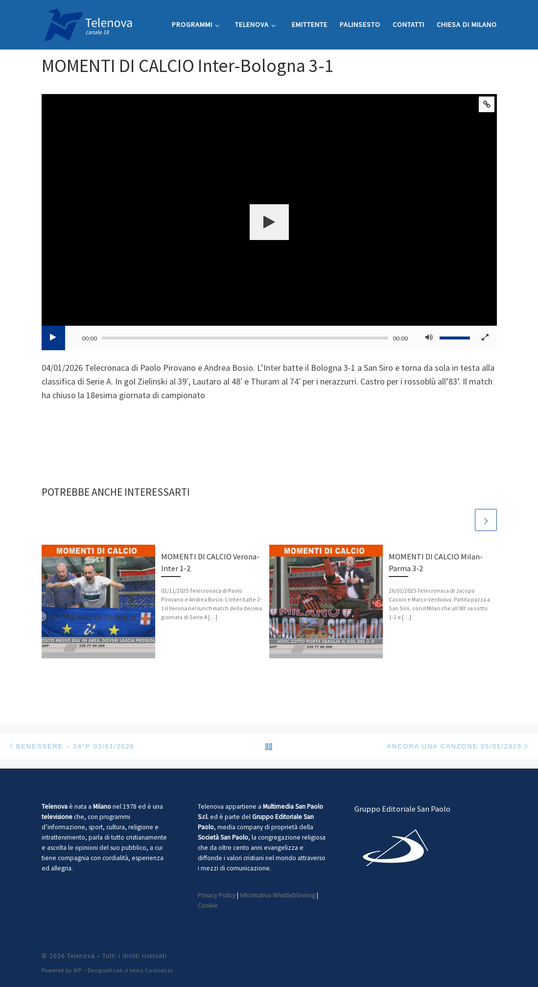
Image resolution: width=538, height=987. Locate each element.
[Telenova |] (88, 23)
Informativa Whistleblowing (277, 895)
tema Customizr (151, 970)
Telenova (81, 956)
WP (77, 970)
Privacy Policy (216, 895)
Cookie (208, 905)
